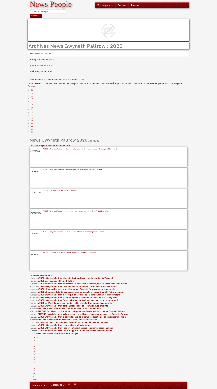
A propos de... (57, 384)
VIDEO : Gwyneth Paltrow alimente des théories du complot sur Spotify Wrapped (75, 278)
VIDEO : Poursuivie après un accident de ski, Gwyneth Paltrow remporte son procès (76, 289)
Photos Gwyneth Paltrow (41, 65)
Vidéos (122, 5)
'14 (32, 110)
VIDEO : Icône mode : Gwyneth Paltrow (56, 280)
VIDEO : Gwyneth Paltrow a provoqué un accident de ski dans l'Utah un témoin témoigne (79, 294)
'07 (32, 129)
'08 (32, 126)
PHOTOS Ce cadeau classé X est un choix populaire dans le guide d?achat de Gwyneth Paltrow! (82, 311)
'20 (32, 93)
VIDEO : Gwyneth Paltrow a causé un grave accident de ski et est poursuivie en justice (77, 297)
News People (39, 385)
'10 (32, 121)
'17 (32, 101)
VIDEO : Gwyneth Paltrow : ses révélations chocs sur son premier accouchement (75, 327)
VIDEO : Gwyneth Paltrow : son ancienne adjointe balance (65, 325)
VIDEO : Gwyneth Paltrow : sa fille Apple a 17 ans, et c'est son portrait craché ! (74, 231)
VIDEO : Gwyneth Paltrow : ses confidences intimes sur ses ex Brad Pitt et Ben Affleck (76, 211)
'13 (32, 112)
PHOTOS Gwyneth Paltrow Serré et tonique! (60, 190)
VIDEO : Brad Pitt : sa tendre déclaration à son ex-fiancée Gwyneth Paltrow (72, 169)
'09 (32, 124)
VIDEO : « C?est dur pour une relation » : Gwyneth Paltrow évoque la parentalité (75, 303)
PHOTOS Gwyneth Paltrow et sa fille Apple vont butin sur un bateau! (69, 252)
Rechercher (35, 15)
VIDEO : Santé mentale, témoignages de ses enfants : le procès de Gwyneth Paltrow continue (81, 292)
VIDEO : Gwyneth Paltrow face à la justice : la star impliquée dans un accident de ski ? (78, 300)
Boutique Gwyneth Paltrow (42, 59)
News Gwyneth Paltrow (40, 53)
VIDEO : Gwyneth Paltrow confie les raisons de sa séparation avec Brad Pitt (73, 305)
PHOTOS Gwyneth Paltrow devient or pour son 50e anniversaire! (67, 319)
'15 (32, 107)
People (135, 5)
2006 (32, 132)
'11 (32, 118)
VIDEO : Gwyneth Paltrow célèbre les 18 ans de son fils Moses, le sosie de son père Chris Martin (80, 149)
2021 (33, 90)
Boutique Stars (105, 5)
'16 (32, 104)
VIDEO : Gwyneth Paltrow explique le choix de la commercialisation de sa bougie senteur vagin (82, 316)
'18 (32, 99)
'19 (32, 96)
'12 (32, 115)
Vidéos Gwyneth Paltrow (41, 71)
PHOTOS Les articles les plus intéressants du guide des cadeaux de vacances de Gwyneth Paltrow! (83, 314)
